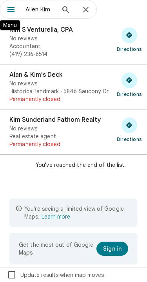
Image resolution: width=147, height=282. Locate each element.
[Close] (85, 10)
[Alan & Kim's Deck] (73, 87)
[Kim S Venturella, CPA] (73, 42)
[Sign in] (112, 248)
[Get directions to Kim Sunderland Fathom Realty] (129, 129)
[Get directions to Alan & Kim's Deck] (129, 84)
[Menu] (11, 10)
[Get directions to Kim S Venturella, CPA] (129, 39)
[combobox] (40, 9)
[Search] (65, 10)
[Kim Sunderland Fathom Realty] (73, 132)
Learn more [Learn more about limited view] (56, 216)
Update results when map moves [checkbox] (55, 275)
